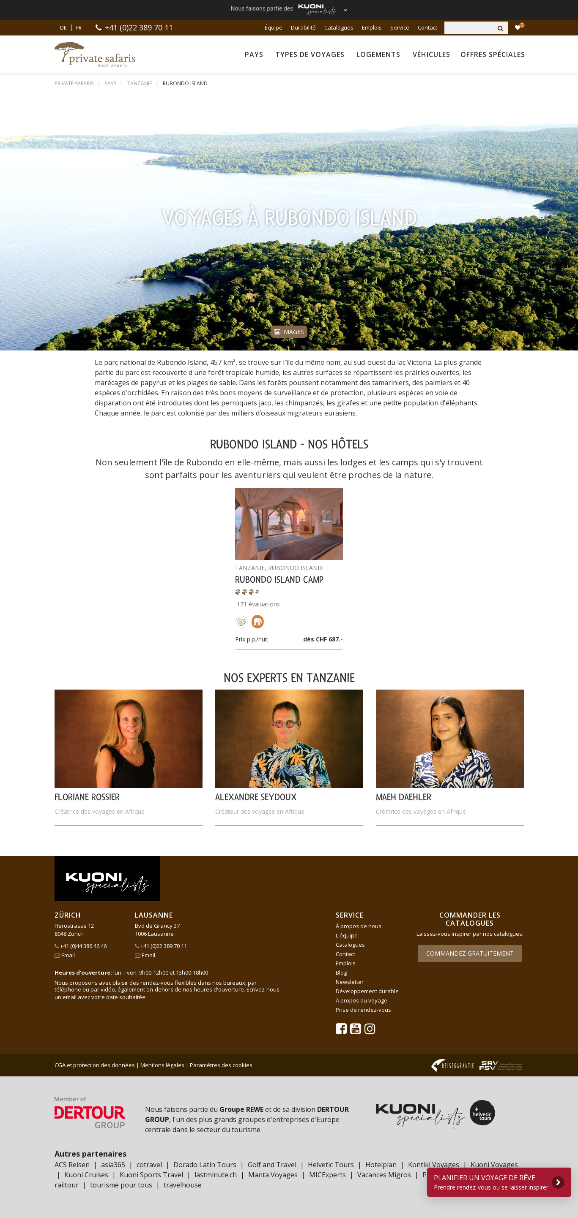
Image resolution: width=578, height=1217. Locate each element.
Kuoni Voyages (494, 1164)
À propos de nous (358, 926)
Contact (427, 27)
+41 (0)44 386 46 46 (81, 946)
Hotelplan (381, 1164)
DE (63, 27)
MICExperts (327, 1174)
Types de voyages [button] (310, 54)
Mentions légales (162, 1065)
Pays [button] (254, 54)
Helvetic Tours (331, 1164)
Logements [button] (378, 54)
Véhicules (431, 54)
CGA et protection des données (95, 1065)
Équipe (273, 27)
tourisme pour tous (121, 1185)
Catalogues (338, 27)
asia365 (113, 1164)
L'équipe (347, 935)
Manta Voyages (273, 1174)
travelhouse (183, 1185)
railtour (67, 1185)
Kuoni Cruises (86, 1174)
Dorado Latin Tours (204, 1164)
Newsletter (350, 982)
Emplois (372, 27)
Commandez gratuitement (470, 953)
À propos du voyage (361, 1000)
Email (65, 955)
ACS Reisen (72, 1164)
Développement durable (367, 991)
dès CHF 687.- (323, 639)
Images (289, 332)
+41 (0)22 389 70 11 (139, 27)
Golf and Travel (272, 1164)
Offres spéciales (492, 54)
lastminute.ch (215, 1174)
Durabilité (303, 27)
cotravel (149, 1164)
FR (79, 27)
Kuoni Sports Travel (151, 1174)
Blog (341, 972)
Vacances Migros (384, 1174)
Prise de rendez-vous (363, 1009)
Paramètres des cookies (221, 1065)
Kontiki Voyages (433, 1164)
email (70, 997)
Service (399, 27)
